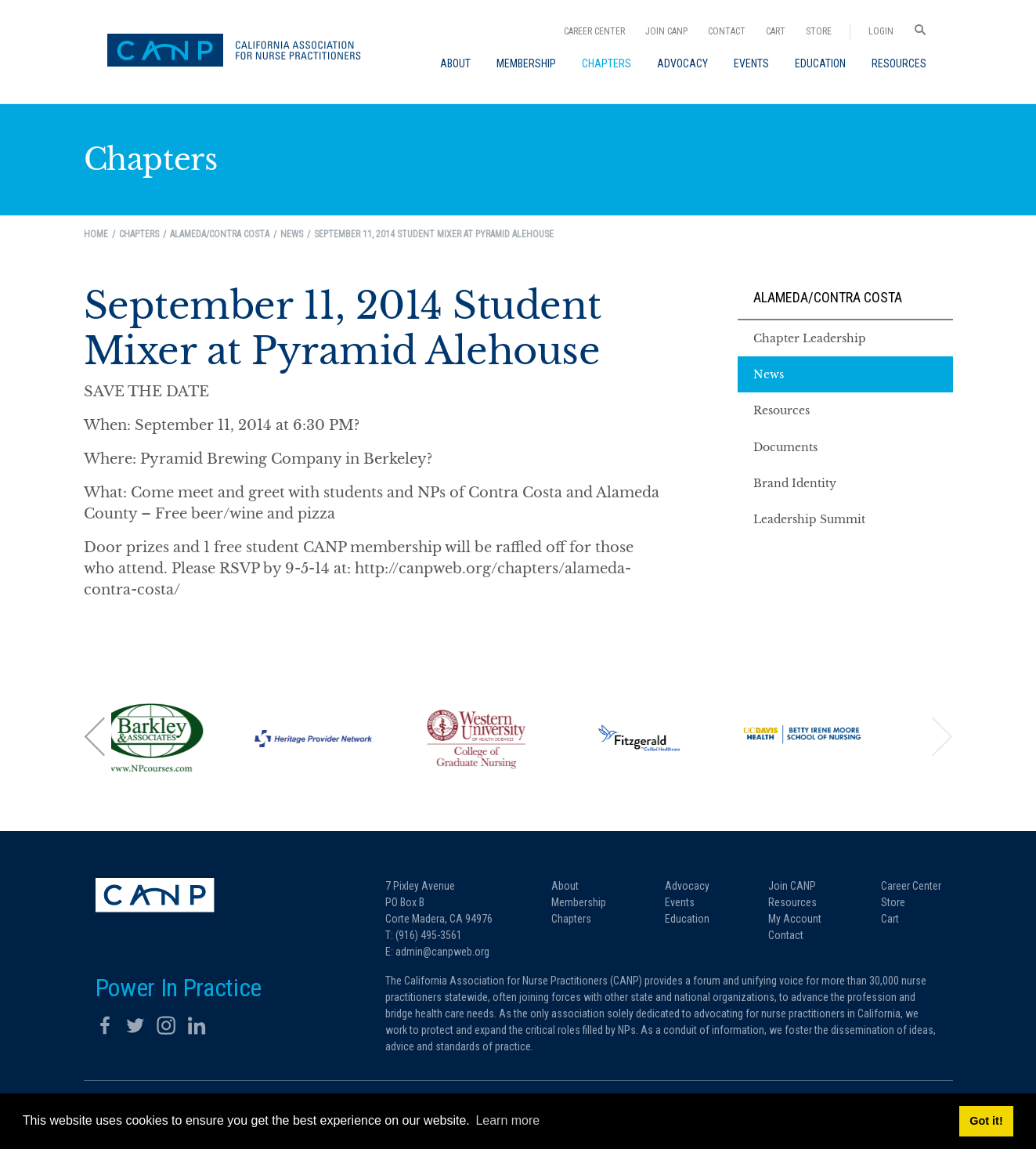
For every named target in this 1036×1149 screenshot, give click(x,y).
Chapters (571, 918)
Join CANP (666, 31)
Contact (726, 31)
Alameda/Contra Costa (827, 297)
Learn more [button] (507, 1120)
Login (880, 31)
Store (819, 31)
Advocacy (687, 886)
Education (687, 918)
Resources (792, 902)
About (565, 886)
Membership (578, 902)
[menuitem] (455, 63)
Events (680, 902)
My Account (794, 918)
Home (96, 234)
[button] (95, 735)
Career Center (594, 31)
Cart (775, 31)
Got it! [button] (985, 1121)
